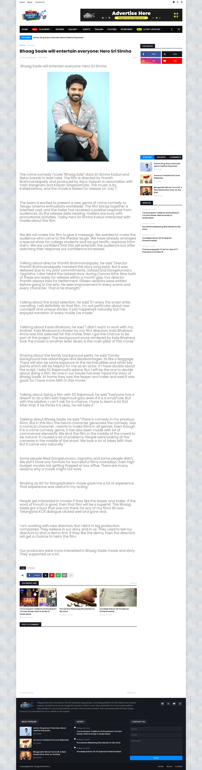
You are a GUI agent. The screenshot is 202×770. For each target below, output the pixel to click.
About (29, 2)
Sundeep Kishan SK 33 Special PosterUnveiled (114, 610)
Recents (161, 157)
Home (22, 2)
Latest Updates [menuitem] (151, 29)
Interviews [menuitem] (126, 29)
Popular (147, 157)
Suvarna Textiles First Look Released (167, 176)
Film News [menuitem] (44, 29)
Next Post (131, 692)
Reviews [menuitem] (60, 29)
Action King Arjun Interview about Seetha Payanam (58, 37)
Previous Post (27, 692)
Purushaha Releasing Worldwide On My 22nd (77, 610)
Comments (175, 157)
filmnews (31, 45)
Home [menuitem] (25, 29)
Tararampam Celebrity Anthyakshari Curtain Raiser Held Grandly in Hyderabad (38, 611)
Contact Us (39, 2)
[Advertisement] (161, 109)
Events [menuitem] (86, 29)
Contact (178, 766)
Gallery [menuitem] (72, 29)
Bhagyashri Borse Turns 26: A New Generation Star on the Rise (168, 190)
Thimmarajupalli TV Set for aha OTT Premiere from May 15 (160, 250)
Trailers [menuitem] (98, 29)
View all (133, 583)
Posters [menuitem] (112, 29)
